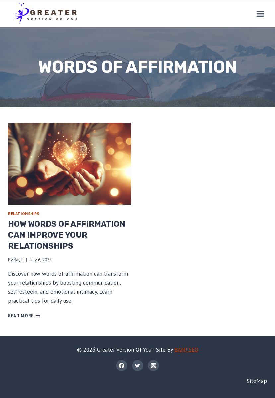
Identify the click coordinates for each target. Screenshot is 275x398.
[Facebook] (121, 365)
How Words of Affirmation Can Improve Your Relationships (66, 235)
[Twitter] (137, 365)
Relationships (23, 213)
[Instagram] (153, 365)
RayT (18, 260)
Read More (24, 316)
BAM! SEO (186, 349)
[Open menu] (260, 14)
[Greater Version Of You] (45, 13)
